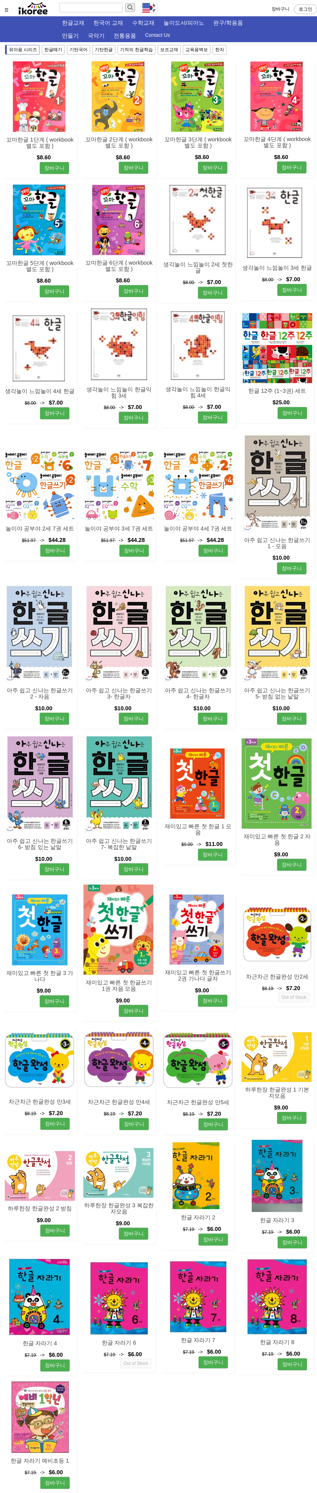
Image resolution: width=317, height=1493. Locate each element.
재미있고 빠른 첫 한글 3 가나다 (39, 976)
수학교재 (143, 23)
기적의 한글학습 (136, 49)
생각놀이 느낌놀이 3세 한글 (277, 268)
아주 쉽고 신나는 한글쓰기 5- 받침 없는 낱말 (277, 693)
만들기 (70, 36)
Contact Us (157, 35)
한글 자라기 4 (40, 1343)
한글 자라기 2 (198, 1217)
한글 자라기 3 (277, 1220)
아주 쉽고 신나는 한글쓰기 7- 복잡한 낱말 (119, 844)
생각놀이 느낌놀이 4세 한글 (40, 391)
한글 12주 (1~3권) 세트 (277, 391)
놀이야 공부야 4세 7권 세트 (198, 528)
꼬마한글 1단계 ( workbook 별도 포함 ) (39, 143)
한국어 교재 (108, 23)
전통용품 (125, 36)
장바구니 (281, 8)
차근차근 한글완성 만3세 (40, 1102)
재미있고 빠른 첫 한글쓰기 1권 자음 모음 (119, 985)
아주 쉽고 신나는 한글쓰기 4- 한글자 (198, 693)
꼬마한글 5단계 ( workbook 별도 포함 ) (39, 266)
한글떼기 (53, 49)
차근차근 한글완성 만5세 (198, 1102)
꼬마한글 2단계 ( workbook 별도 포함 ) (119, 142)
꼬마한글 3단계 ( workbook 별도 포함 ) (198, 142)
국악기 (96, 36)
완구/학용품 (228, 23)
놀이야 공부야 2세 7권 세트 (40, 528)
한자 (219, 49)
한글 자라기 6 (119, 1343)
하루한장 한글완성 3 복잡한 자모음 (119, 1208)
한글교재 (73, 23)
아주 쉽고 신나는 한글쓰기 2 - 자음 (40, 693)
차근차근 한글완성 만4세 (119, 1102)
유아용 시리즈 (23, 49)
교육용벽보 (196, 49)
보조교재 (169, 49)
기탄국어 (79, 49)
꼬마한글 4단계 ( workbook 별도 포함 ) (277, 142)
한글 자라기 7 (198, 1340)
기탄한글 (104, 49)
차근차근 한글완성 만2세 (277, 977)
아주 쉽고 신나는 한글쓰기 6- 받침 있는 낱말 (40, 844)
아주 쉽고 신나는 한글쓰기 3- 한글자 (119, 693)
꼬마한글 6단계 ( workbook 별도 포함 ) (119, 266)
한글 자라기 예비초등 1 (40, 1461)
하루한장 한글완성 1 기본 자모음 (277, 1092)
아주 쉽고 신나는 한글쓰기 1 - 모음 (277, 543)
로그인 (305, 9)
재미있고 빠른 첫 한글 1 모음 (198, 829)
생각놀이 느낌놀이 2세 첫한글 (198, 267)
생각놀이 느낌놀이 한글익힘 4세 (198, 392)
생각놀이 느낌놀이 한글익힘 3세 (118, 392)
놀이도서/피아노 (184, 23)
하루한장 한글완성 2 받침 (40, 1208)
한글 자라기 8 (277, 1342)
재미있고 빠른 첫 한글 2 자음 (277, 839)
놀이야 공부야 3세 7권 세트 (119, 528)
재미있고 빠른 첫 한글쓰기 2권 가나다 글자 (198, 975)
